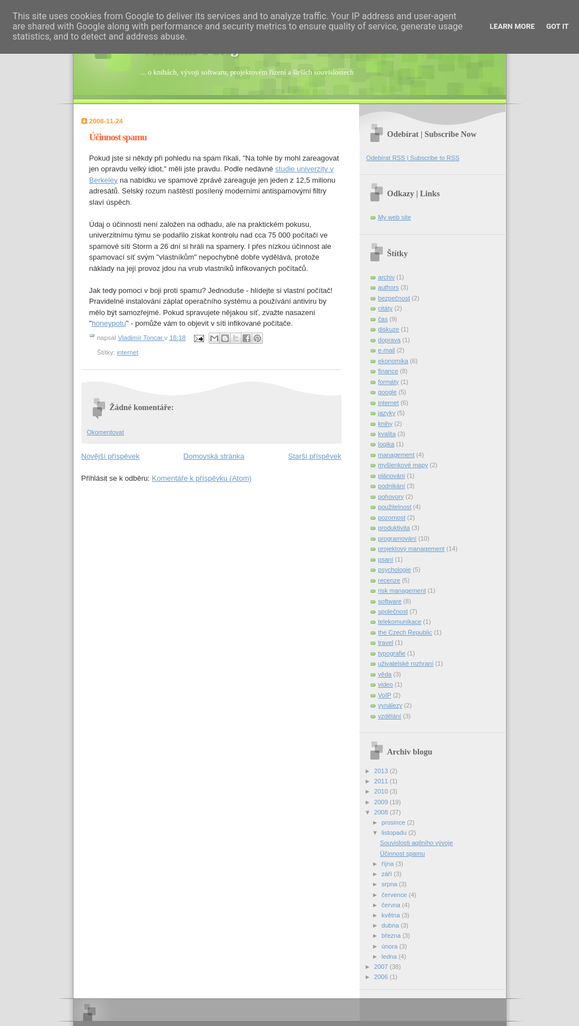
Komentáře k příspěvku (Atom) (202, 478)
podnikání (391, 485)
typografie (392, 653)
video (385, 684)
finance (388, 371)
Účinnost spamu (402, 853)
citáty (385, 308)
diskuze (388, 329)
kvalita (387, 433)
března (392, 935)
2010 (382, 791)
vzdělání (389, 716)
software (390, 601)
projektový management (411, 548)
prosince (394, 822)
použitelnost (395, 506)
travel (386, 642)
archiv (386, 277)
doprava (389, 340)
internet (127, 352)
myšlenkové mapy (403, 465)
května (392, 915)
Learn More (512, 26)
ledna (390, 956)
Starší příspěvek (315, 456)
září (388, 873)
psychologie (394, 569)
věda (385, 674)
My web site (394, 217)
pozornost (392, 517)
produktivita (394, 527)
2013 (382, 771)
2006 (382, 976)
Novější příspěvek (110, 456)
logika (386, 444)
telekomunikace (400, 621)
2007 (382, 966)
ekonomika (393, 360)
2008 (382, 812)
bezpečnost (394, 298)
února (390, 946)
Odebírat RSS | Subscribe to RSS (413, 157)
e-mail (386, 350)
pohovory (391, 496)
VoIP (384, 695)
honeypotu (109, 323)
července (395, 894)
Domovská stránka (213, 456)
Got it (557, 26)
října (389, 863)
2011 (382, 781)
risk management (402, 590)
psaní (386, 559)
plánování (391, 475)
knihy (385, 423)
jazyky (387, 412)
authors (388, 287)
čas (383, 319)
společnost (393, 611)
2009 (382, 802)
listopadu (395, 832)
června (392, 905)
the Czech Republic (405, 632)
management (396, 454)
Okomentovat (105, 432)
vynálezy (390, 705)
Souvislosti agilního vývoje (416, 842)
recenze (389, 580)
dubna (391, 925)
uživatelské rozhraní (406, 663)
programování (397, 538)
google (387, 392)
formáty (388, 381)
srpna (390, 884)
